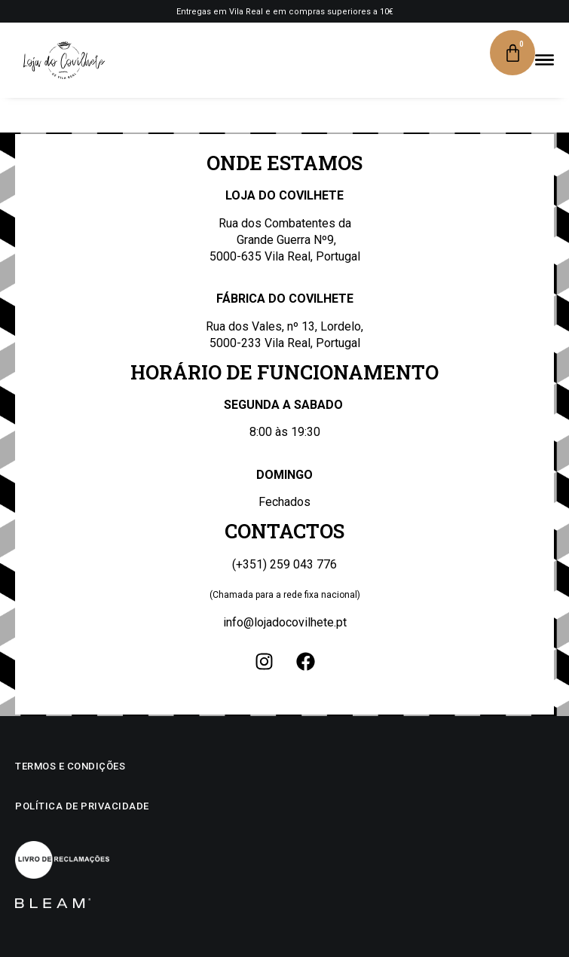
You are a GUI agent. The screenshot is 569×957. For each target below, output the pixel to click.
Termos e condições (70, 766)
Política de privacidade (82, 806)
